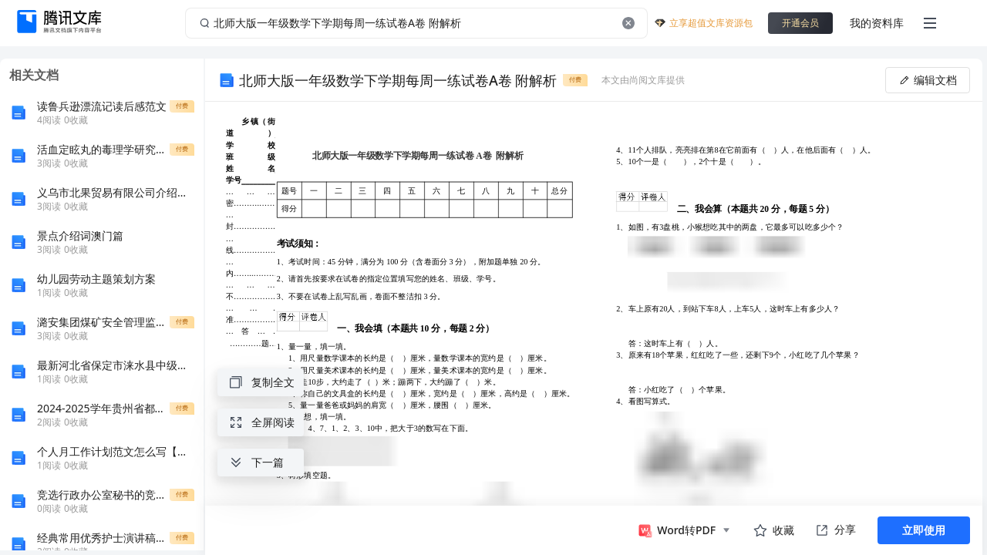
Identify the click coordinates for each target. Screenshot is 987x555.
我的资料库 (877, 22)
